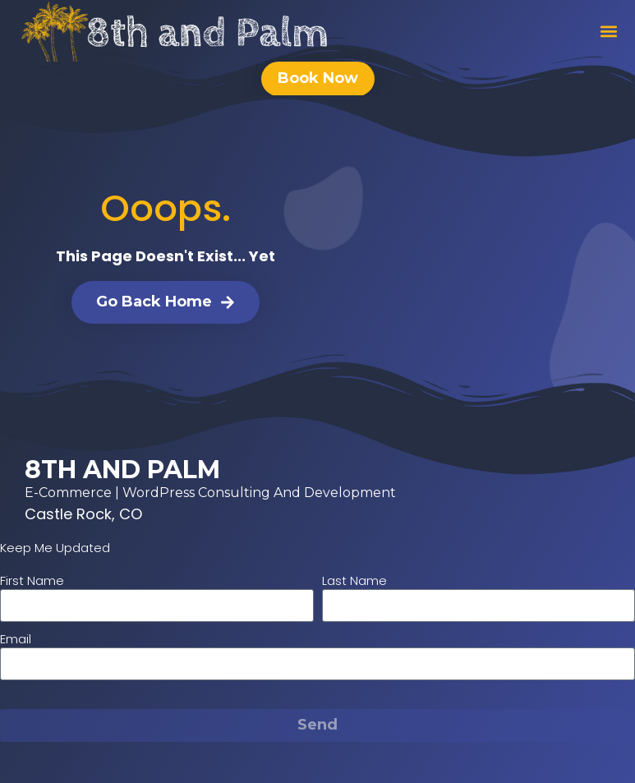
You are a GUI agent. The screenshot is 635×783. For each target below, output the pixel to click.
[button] (609, 30)
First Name (32, 580)
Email (15, 638)
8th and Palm (122, 469)
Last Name (354, 580)
